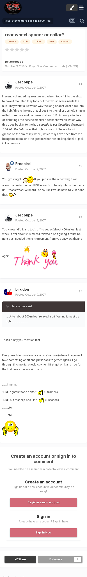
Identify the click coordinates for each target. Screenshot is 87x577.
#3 (80, 217)
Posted (30, 87)
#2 (80, 166)
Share (20, 559)
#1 (80, 84)
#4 (80, 291)
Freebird (22, 163)
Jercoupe (16, 61)
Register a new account (44, 502)
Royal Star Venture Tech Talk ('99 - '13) (53, 66)
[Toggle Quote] (8, 306)
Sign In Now (43, 532)
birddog (22, 289)
